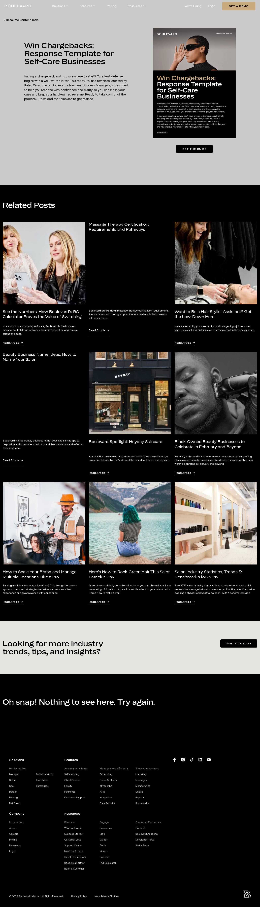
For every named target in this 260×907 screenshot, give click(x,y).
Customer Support (74, 797)
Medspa (13, 774)
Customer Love (72, 839)
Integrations (106, 797)
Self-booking (71, 774)
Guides (104, 839)
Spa (11, 786)
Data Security (107, 803)
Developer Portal (145, 839)
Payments (69, 791)
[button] (67, 6)
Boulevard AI (142, 803)
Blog (102, 834)
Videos (104, 851)
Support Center (73, 845)
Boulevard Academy (146, 834)
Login (211, 6)
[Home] (18, 5)
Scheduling (106, 774)
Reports (139, 797)
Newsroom (15, 845)
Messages (141, 780)
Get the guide (194, 148)
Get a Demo (239, 5)
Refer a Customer (74, 868)
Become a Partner (74, 863)
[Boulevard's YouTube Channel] (209, 803)
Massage (14, 797)
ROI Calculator (108, 863)
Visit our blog (238, 643)
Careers (13, 834)
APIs (102, 791)
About (12, 828)
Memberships (142, 786)
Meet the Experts (73, 851)
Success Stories (73, 834)
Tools (35, 20)
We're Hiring (193, 6)
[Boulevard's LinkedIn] (200, 803)
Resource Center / (18, 20)
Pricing (111, 6)
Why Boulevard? (73, 828)
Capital (139, 791)
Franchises (42, 780)
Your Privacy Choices (107, 896)
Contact (140, 828)
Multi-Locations (45, 774)
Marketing (140, 774)
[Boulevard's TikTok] (192, 803)
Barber (13, 791)
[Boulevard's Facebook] (174, 803)
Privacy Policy (79, 896)
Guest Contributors (75, 857)
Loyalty (68, 786)
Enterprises (42, 786)
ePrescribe (106, 786)
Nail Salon (14, 803)
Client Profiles (72, 780)
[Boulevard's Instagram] (183, 803)
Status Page (142, 845)
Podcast (104, 857)
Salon (12, 780)
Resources (106, 828)
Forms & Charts (108, 780)
